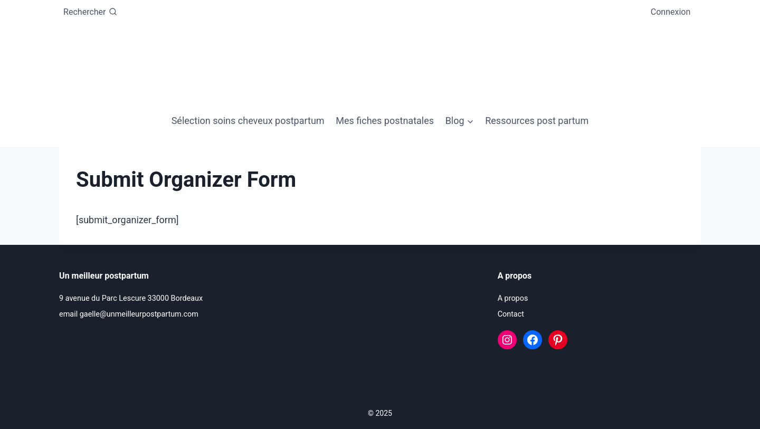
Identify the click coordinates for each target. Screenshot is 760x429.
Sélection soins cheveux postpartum (248, 120)
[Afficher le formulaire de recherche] (90, 12)
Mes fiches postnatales (385, 120)
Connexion (670, 12)
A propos (513, 298)
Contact (511, 314)
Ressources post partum (536, 120)
